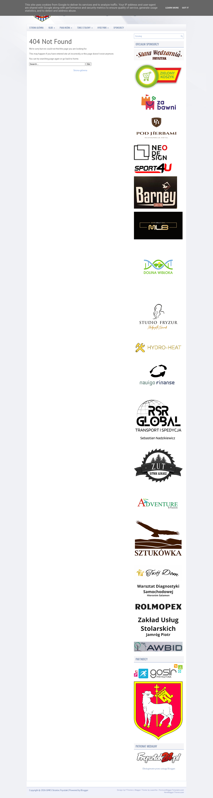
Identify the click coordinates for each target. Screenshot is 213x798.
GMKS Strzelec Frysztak (57, 790)
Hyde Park (104, 26)
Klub (53, 26)
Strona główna (36, 27)
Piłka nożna (67, 26)
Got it (185, 7)
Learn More (172, 7)
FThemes (129, 790)
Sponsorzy (118, 27)
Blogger (171, 768)
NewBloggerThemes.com (174, 792)
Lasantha (153, 790)
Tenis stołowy (86, 26)
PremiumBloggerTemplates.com (171, 790)
